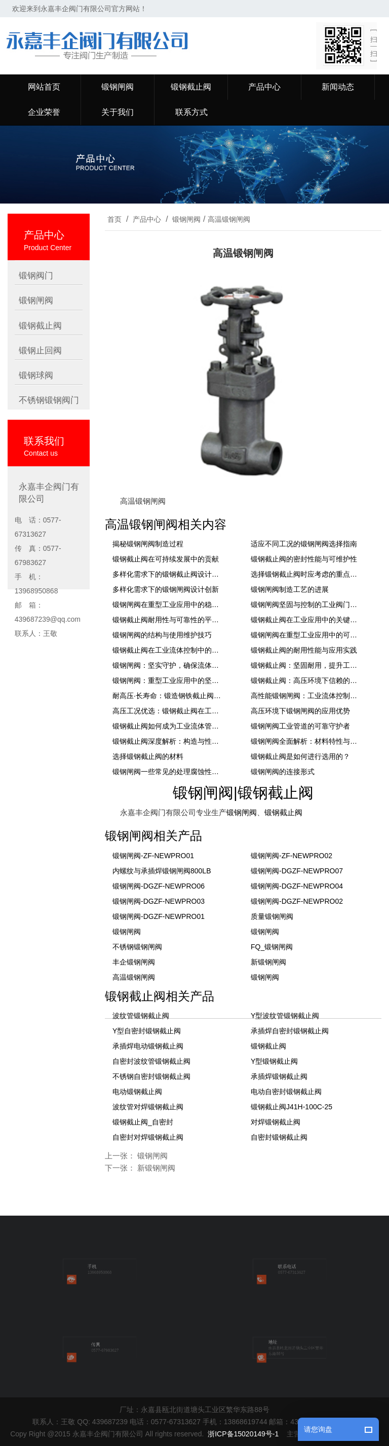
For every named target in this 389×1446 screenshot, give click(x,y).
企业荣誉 (44, 112)
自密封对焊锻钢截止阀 (147, 1137)
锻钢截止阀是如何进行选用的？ (300, 756)
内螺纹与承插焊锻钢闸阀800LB (161, 871)
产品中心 (264, 87)
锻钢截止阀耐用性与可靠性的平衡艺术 (167, 620)
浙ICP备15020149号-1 (243, 1434)
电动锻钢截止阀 (137, 1092)
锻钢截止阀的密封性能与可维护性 (304, 559)
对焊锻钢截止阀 (275, 1122)
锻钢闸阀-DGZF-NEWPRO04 (297, 886)
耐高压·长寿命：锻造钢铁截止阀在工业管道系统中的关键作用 (167, 696)
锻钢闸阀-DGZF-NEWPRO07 (297, 871)
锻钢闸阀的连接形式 (283, 772)
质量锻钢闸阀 (272, 916)
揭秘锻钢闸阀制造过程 (147, 544)
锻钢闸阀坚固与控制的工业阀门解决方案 (306, 604)
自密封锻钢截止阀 (279, 1137)
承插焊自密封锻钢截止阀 (290, 1031)
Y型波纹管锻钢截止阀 (285, 1016)
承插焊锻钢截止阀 (279, 1076)
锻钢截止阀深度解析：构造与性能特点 (167, 741)
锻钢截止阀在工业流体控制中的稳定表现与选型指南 (167, 650)
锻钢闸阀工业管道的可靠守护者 (300, 726)
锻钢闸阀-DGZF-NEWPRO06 (158, 886)
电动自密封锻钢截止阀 (286, 1092)
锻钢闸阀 (117, 87)
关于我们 (117, 112)
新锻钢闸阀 (268, 962)
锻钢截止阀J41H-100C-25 (291, 1107)
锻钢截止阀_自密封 (142, 1122)
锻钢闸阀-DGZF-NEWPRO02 (297, 901)
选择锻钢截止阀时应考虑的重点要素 (306, 574)
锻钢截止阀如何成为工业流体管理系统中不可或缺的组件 (167, 726)
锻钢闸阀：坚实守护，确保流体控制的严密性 (167, 665)
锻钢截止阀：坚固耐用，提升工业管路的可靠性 (306, 665)
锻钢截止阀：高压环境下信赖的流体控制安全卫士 (306, 680)
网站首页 (44, 87)
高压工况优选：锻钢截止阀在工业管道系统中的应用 (167, 711)
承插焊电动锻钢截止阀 (147, 1046)
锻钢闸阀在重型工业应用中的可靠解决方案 (306, 635)
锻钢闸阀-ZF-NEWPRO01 (153, 856)
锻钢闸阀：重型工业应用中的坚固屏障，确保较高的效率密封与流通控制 (167, 680)
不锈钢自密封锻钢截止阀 (151, 1076)
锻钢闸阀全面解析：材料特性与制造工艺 (306, 741)
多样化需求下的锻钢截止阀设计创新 (167, 574)
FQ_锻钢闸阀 (272, 947)
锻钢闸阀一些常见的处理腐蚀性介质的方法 (167, 772)
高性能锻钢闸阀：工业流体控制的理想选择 (306, 696)
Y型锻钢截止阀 (274, 1061)
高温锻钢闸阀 (229, 219)
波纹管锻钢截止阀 (140, 1016)
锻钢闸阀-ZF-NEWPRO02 (291, 856)
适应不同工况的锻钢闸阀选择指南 (304, 544)
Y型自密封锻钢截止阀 (146, 1031)
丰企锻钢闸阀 (133, 962)
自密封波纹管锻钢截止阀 (151, 1061)
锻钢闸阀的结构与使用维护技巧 (162, 635)
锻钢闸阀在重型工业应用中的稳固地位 (167, 604)
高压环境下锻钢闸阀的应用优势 (300, 711)
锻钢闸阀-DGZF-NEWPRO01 (158, 916)
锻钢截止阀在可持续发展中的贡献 (165, 559)
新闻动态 (338, 87)
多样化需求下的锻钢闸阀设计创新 (165, 589)
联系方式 (191, 112)
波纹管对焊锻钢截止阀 (147, 1107)
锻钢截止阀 (191, 87)
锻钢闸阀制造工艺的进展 (290, 589)
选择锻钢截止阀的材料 (147, 756)
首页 (114, 219)
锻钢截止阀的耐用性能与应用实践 (304, 650)
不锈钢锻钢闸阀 (137, 947)
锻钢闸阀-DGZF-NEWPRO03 (158, 901)
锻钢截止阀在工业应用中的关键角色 (306, 620)
